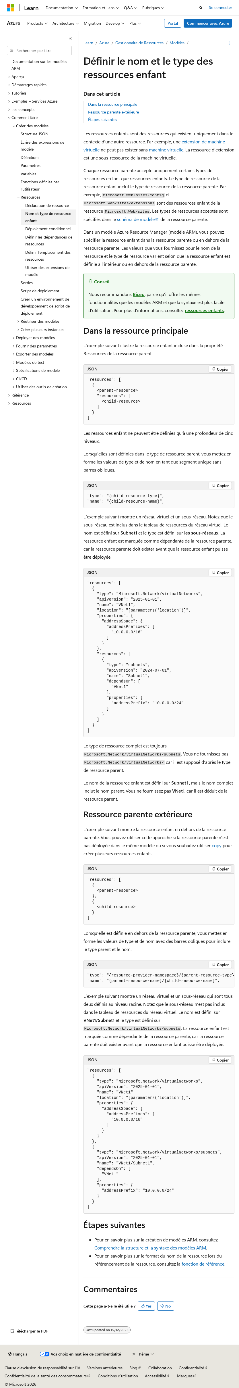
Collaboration (160, 1367)
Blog (133, 1367)
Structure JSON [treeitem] (34, 134)
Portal (173, 23)
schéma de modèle (136, 219)
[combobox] (39, 50)
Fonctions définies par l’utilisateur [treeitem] (40, 185)
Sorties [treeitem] (27, 282)
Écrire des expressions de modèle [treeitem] (42, 145)
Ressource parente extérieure (113, 112)
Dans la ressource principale (112, 104)
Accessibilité (155, 1376)
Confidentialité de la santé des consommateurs (46, 1376)
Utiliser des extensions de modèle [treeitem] (47, 271)
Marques (185, 1376)
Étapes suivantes (102, 119)
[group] (158, 978)
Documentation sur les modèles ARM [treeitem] (39, 65)
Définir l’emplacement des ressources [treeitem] (48, 255)
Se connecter (220, 7)
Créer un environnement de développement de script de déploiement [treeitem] (45, 306)
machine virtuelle (166, 150)
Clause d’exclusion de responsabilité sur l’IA (42, 1367)
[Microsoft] (10, 7)
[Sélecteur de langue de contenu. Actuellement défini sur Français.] (18, 1354)
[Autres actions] (229, 43)
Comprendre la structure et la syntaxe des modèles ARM (150, 1248)
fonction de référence (203, 1264)
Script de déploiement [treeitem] (40, 290)
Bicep (139, 294)
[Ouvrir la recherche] (201, 8)
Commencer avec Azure (208, 23)
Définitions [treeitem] (30, 157)
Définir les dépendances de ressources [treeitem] (48, 240)
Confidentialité (191, 1367)
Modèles (177, 42)
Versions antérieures (105, 1367)
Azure (104, 42)
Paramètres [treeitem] (30, 165)
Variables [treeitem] (28, 173)
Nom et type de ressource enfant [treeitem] (48, 217)
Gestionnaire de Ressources (139, 42)
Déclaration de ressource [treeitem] (47, 205)
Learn (88, 42)
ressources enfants (204, 310)
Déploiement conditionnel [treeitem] (48, 228)
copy (216, 845)
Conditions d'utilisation (118, 1376)
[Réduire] (70, 38)
